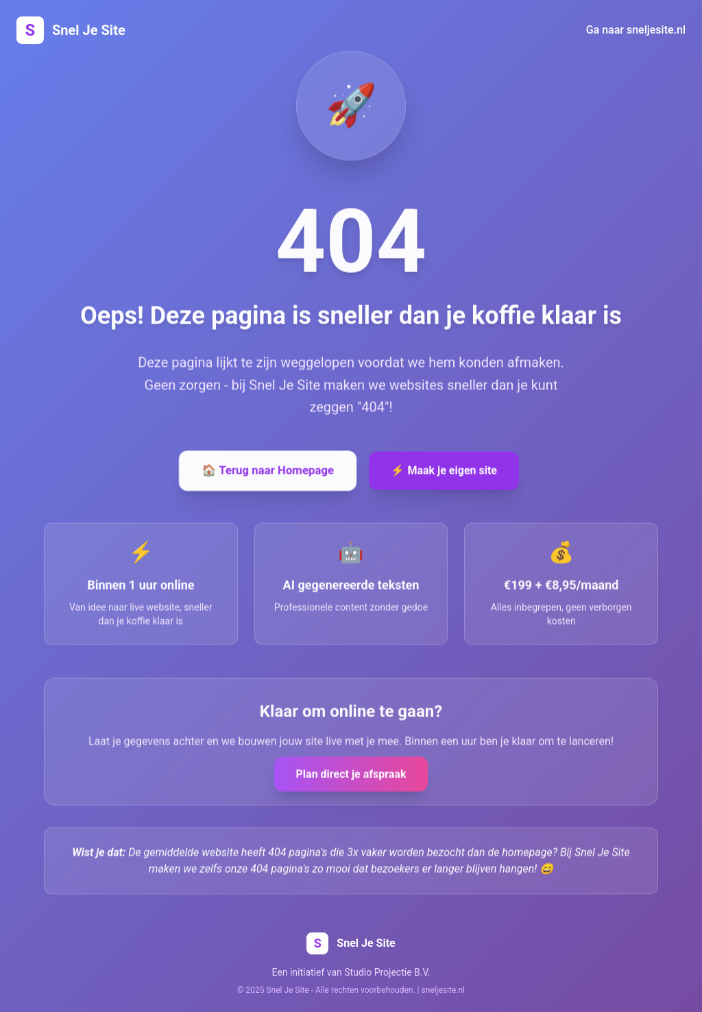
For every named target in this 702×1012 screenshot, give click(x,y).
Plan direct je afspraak (351, 775)
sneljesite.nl (443, 990)
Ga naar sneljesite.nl (636, 29)
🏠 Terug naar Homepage (268, 471)
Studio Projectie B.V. (387, 972)
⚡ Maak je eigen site (444, 471)
